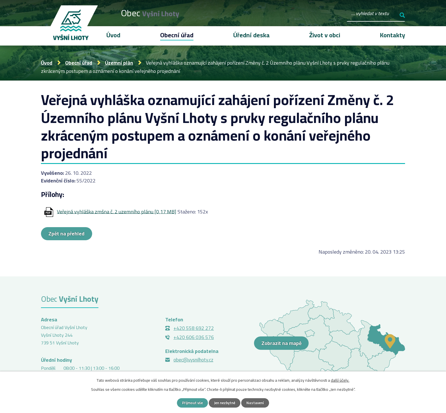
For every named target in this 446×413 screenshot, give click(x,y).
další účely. (340, 379)
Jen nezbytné (225, 402)
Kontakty (392, 35)
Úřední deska (251, 35)
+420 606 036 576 (194, 338)
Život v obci (324, 35)
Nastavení (257, 402)
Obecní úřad (78, 62)
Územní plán (119, 62)
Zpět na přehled (71, 234)
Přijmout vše (190, 402)
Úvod (46, 62)
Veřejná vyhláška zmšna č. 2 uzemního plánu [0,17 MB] (116, 211)
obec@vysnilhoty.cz (193, 360)
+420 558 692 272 (194, 329)
